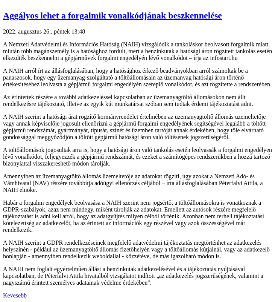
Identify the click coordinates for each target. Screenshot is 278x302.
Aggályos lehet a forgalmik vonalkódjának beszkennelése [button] (112, 15)
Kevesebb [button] (15, 295)
